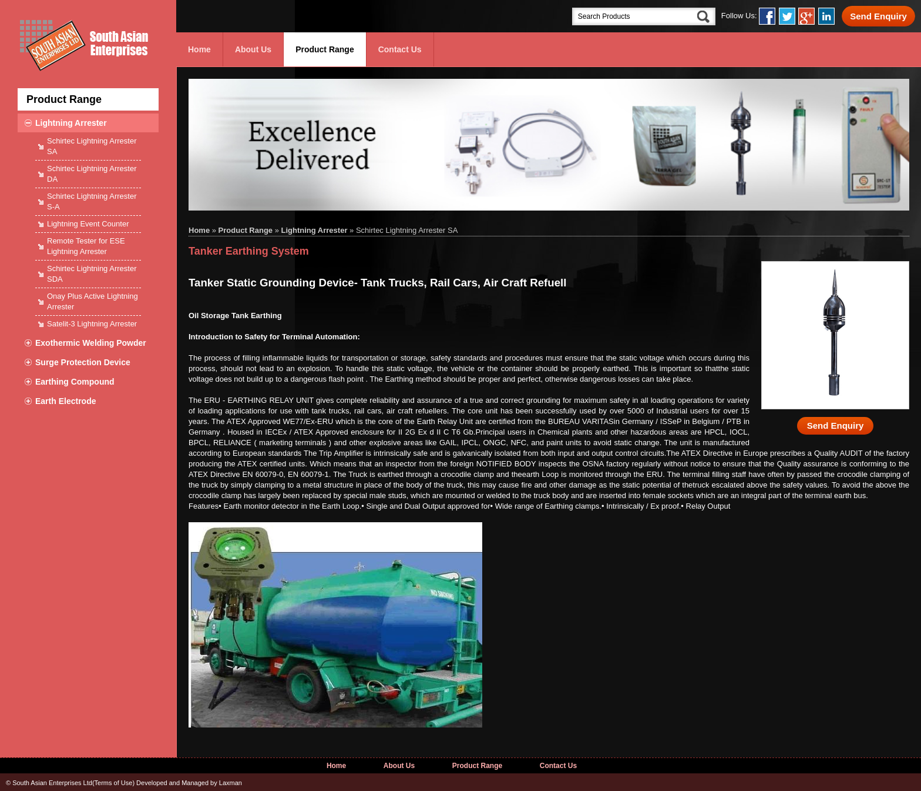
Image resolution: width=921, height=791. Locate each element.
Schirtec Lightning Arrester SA (91, 146)
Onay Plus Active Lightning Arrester (92, 301)
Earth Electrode (65, 401)
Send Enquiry (878, 16)
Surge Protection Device (82, 362)
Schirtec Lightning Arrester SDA (91, 273)
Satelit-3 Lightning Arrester (92, 323)
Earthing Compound (75, 381)
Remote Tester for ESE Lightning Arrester (86, 246)
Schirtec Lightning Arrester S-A (91, 201)
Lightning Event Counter (88, 223)
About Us (253, 49)
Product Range (324, 49)
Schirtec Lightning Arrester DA (91, 173)
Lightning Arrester (71, 123)
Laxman (230, 782)
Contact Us (400, 49)
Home (199, 49)
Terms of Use (114, 782)
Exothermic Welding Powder (90, 343)
